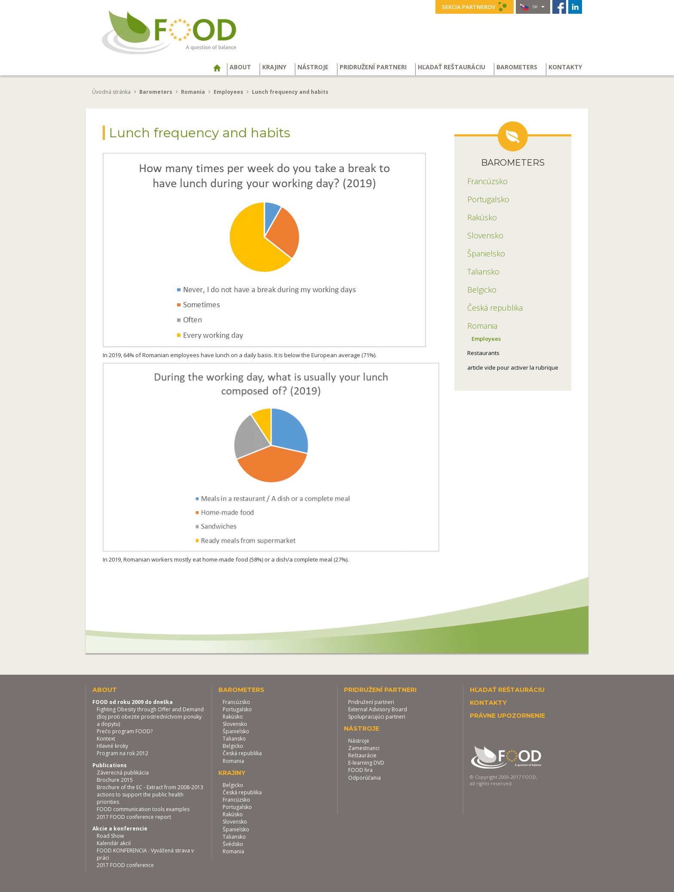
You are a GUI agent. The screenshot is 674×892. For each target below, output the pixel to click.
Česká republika (242, 753)
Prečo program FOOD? (125, 731)
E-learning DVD (366, 762)
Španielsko (236, 731)
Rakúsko (233, 716)
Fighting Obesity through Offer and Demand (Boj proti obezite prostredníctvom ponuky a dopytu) (150, 717)
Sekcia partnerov (474, 6)
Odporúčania (364, 777)
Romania (233, 761)
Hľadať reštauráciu (451, 67)
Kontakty (565, 67)
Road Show (110, 836)
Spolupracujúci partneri (376, 716)
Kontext (106, 738)
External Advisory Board (377, 709)
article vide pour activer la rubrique (512, 367)
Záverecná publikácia (123, 772)
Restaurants (483, 353)
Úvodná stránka (111, 92)
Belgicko (233, 746)
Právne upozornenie (507, 715)
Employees (486, 339)
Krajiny (274, 67)
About (240, 67)
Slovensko (235, 724)
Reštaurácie (362, 755)
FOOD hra (360, 770)
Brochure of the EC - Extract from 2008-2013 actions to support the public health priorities (150, 795)
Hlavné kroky (112, 746)
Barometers (516, 67)
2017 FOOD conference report (134, 817)
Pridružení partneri (373, 67)
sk (532, 6)
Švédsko (233, 844)
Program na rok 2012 (122, 753)
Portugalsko (237, 709)
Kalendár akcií (114, 843)
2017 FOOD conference (125, 865)
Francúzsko (236, 702)
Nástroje (312, 67)
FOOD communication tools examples (143, 809)
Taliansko (234, 738)
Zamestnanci (364, 748)
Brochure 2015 (115, 780)
